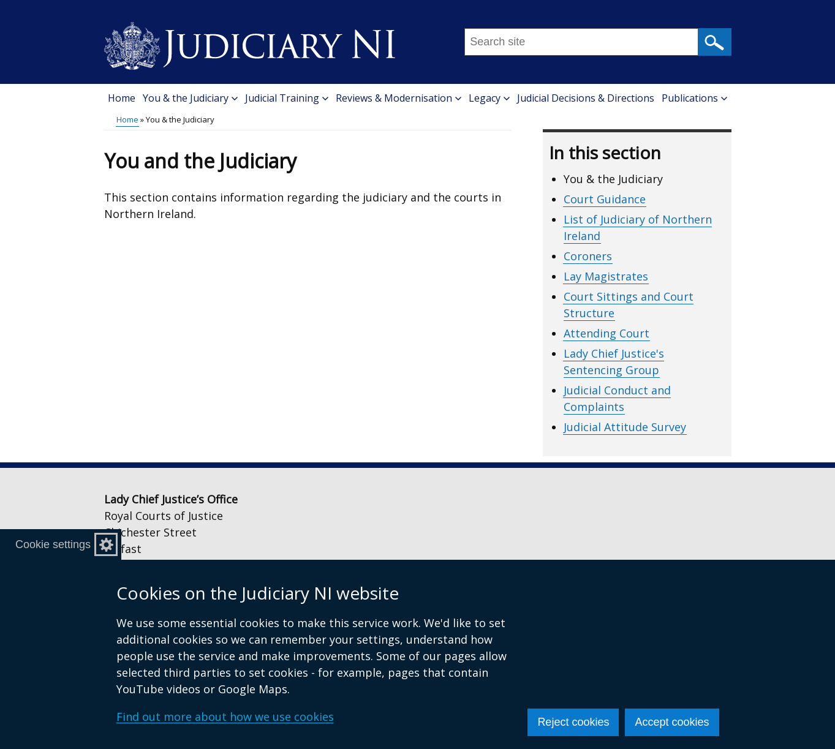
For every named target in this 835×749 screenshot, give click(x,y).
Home (121, 98)
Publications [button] (694, 98)
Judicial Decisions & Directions (585, 98)
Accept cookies (672, 722)
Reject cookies (573, 722)
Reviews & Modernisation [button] (398, 98)
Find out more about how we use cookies (225, 716)
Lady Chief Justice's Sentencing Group (614, 361)
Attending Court (606, 333)
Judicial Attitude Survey (625, 427)
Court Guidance (605, 199)
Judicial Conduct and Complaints (617, 398)
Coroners (588, 256)
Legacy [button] (489, 98)
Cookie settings (53, 544)
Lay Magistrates (606, 276)
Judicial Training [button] (286, 98)
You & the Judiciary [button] (190, 98)
